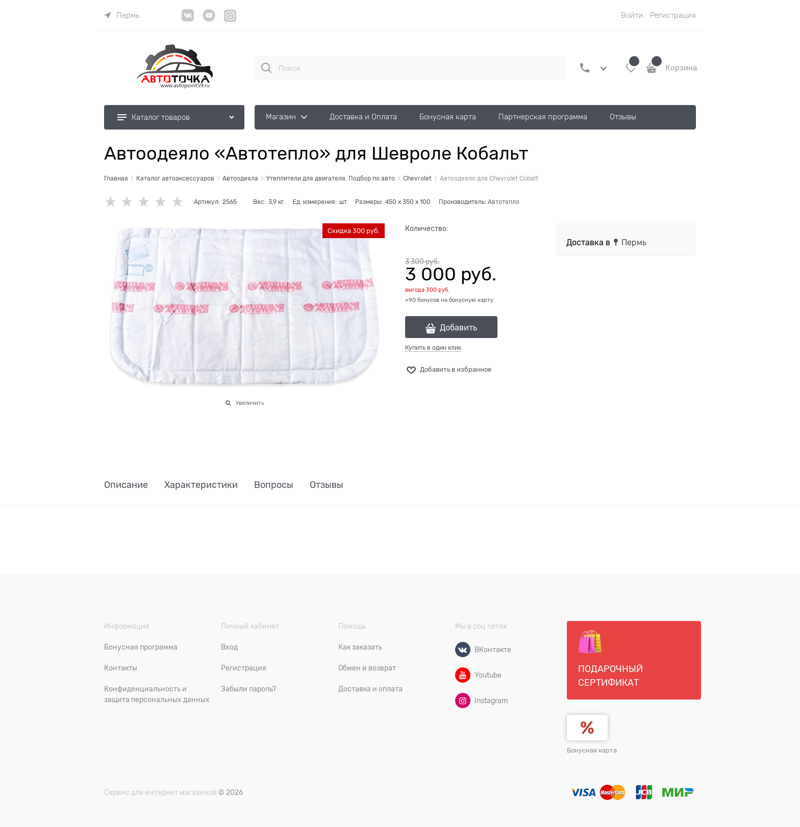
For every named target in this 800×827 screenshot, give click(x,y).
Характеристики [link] (201, 485)
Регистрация (673, 15)
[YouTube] (209, 19)
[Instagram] (230, 20)
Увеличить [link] (250, 403)
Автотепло (503, 201)
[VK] (188, 19)
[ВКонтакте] (462, 649)
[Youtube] (462, 675)
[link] (121, 15)
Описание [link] (126, 485)
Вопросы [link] (273, 485)
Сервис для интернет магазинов (160, 792)
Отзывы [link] (326, 485)
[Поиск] (266, 68)
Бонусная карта (592, 750)
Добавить (458, 327)
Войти (632, 15)
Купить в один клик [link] (433, 347)
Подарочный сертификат (610, 659)
